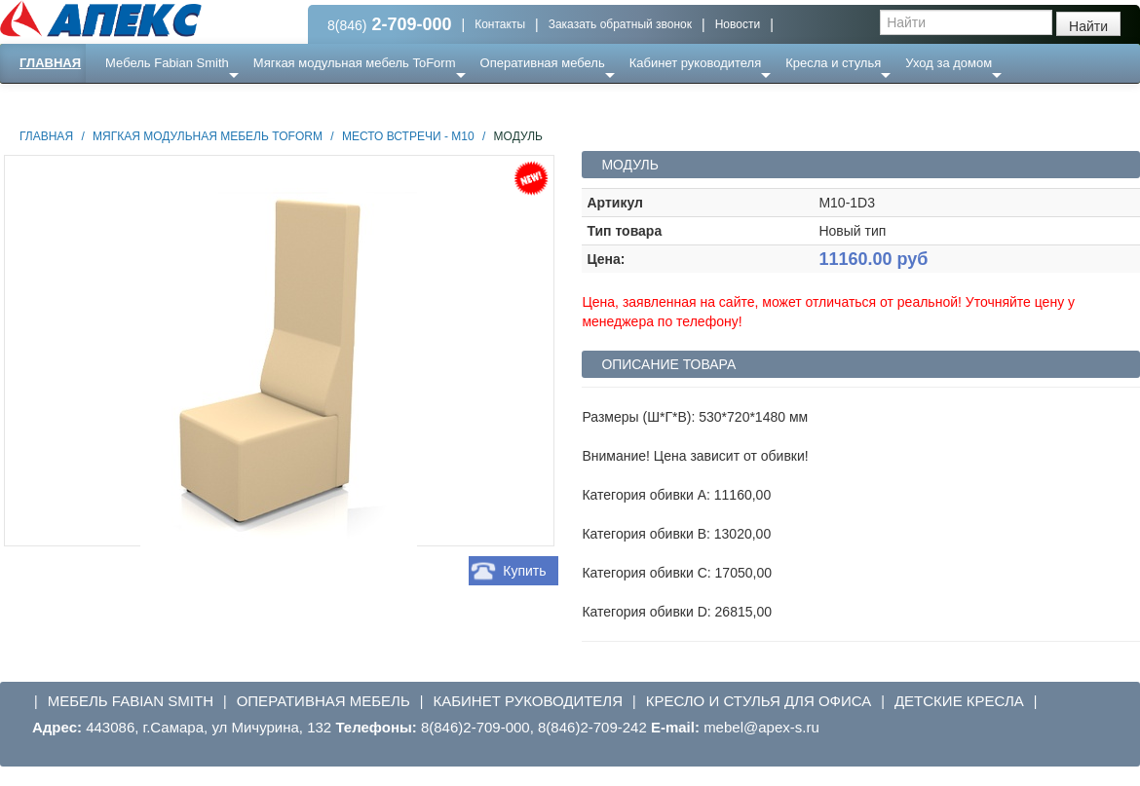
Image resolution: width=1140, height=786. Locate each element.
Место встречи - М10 (408, 136)
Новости (737, 24)
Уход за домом (948, 63)
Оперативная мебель (542, 63)
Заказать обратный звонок (620, 24)
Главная (50, 63)
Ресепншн (211, 101)
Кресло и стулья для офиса (759, 700)
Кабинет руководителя (695, 63)
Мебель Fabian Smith (167, 63)
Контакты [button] (500, 24)
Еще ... (137, 101)
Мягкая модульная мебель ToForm (354, 63)
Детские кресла (959, 700)
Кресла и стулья (833, 63)
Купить (524, 571)
